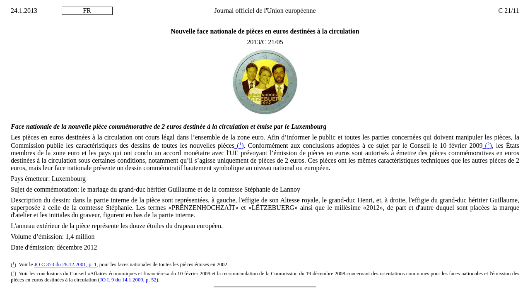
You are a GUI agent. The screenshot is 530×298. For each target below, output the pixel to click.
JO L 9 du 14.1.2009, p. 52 (128, 280)
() (238, 145)
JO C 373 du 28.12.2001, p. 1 (65, 265)
